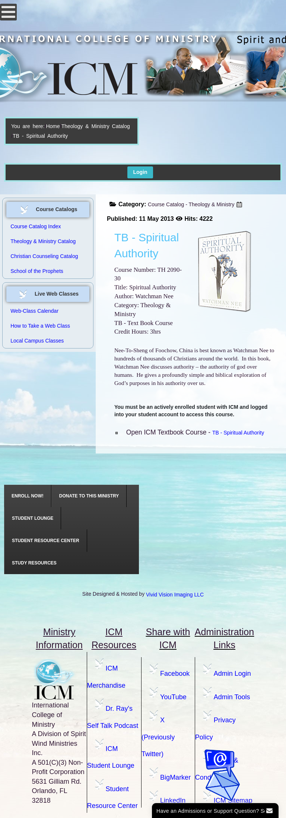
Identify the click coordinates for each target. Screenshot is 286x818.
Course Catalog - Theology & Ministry (191, 204)
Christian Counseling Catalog (44, 256)
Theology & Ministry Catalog (95, 126)
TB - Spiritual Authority (238, 433)
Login (140, 172)
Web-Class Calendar (34, 311)
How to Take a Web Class (40, 326)
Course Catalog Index (35, 226)
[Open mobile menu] (8, 12)
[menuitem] (27, 496)
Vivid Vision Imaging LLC (175, 595)
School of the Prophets (36, 271)
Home (53, 126)
